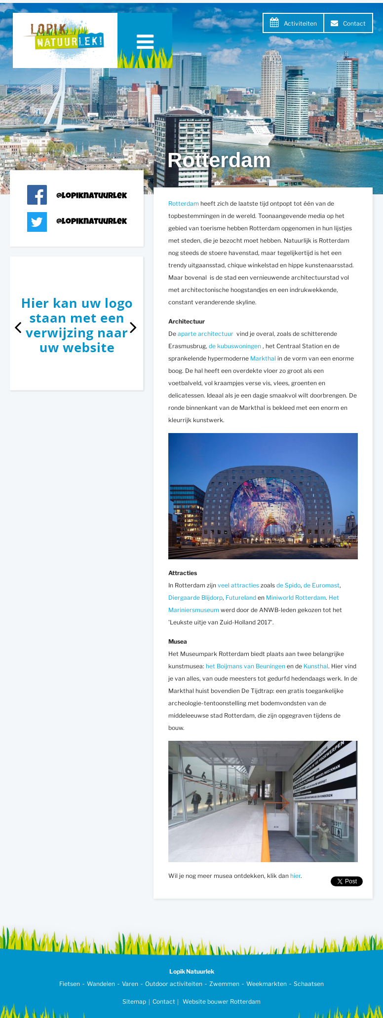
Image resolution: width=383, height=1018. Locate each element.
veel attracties (239, 585)
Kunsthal (316, 666)
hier (295, 875)
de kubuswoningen (236, 346)
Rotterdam (183, 203)
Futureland (241, 597)
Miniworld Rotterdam (296, 597)
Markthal (263, 358)
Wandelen (101, 983)
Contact (354, 23)
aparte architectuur (206, 333)
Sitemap (134, 1001)
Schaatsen (309, 983)
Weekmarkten (266, 983)
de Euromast (322, 585)
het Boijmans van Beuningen (246, 666)
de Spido (288, 585)
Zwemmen (224, 983)
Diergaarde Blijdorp (195, 597)
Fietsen (69, 983)
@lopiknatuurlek (91, 196)
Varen (130, 983)
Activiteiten (300, 23)
